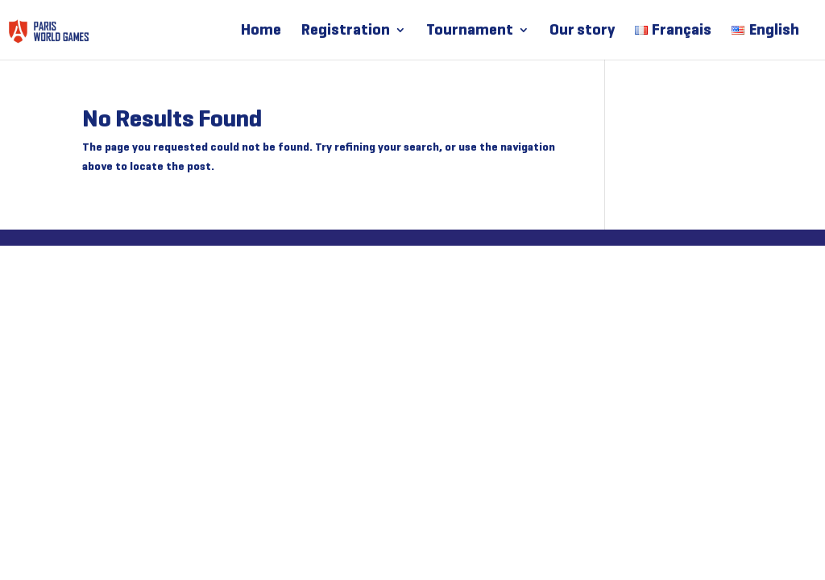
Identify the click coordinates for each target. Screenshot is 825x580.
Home (261, 31)
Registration (345, 31)
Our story (582, 31)
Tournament (469, 31)
